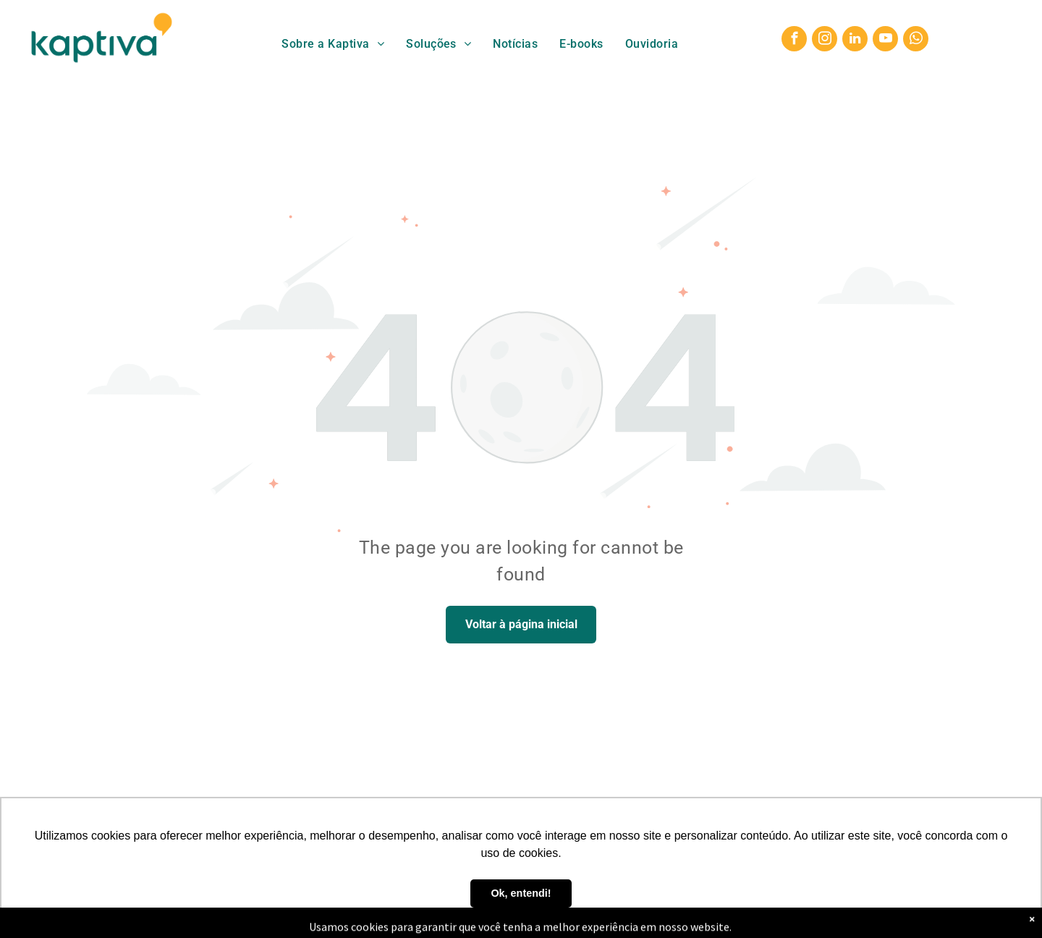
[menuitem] (333, 44)
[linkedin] (855, 40)
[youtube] (885, 40)
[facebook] (794, 40)
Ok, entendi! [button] (521, 893)
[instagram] (824, 40)
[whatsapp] (915, 40)
